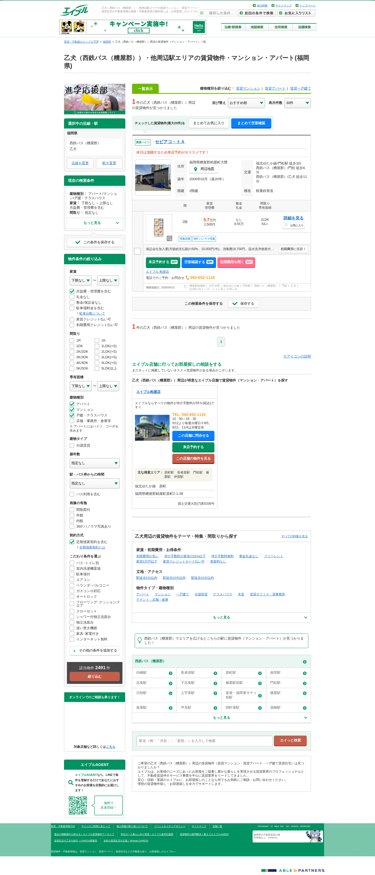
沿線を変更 (80, 163)
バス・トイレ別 (214, 289)
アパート (142, 594)
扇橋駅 (288, 707)
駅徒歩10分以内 (174, 577)
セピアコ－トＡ (170, 141)
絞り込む (95, 677)
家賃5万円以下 (146, 561)
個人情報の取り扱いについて (132, 826)
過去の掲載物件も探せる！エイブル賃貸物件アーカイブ (84, 834)
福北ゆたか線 (231, 285)
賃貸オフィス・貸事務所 (267, 594)
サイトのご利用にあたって (95, 826)
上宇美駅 (199, 693)
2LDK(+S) (195, 289)
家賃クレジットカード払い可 (184, 561)
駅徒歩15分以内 (202, 577)
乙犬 (293, 285)
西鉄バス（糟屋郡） (266, 285)
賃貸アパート (275, 88)
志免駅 (154, 683)
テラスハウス (222, 594)
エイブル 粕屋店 (157, 272)
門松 (284, 285)
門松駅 (247, 285)
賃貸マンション (248, 88)
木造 (241, 594)
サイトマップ (284, 5)
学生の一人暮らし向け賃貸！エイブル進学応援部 (147, 834)
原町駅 (244, 673)
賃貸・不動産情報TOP (63, 826)
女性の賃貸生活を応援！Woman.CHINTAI (125, 840)
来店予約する (163, 262)
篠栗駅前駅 (244, 683)
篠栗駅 (288, 693)
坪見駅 (199, 707)
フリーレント (273, 556)
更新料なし (218, 561)
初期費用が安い (147, 556)
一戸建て (182, 594)
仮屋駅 (154, 707)
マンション (163, 594)
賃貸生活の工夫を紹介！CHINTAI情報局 (75, 840)
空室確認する (198, 262)
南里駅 (288, 673)
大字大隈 (214, 285)
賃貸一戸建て (300, 88)
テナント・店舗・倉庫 (152, 599)
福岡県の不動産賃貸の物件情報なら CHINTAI (267, 836)
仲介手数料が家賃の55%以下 (185, 556)
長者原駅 (199, 673)
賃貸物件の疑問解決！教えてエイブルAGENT (204, 834)
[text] (204, 741)
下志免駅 (199, 683)
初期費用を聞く (236, 262)
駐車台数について (92, 313)
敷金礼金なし (248, 556)
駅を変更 (109, 163)
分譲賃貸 (201, 594)
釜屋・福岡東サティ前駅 (244, 695)
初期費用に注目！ (293, 249)
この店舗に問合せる (193, 436)
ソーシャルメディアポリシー (169, 826)
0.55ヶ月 (232, 289)
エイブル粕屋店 (148, 392)
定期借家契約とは (92, 547)
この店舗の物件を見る (193, 458)
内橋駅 (154, 673)
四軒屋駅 (244, 707)
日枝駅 (154, 693)
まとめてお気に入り (208, 123)
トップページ (308, 5)
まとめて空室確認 (251, 123)
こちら (110, 746)
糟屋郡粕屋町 (197, 285)
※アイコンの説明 (297, 356)
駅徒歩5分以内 (146, 577)
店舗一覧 (217, 826)
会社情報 (262, 5)
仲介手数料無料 (222, 556)
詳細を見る (294, 218)
